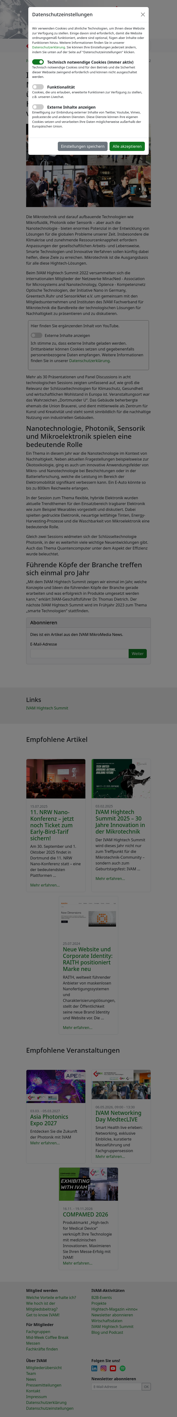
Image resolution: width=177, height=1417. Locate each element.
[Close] (143, 14)
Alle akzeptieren (127, 146)
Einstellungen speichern (82, 146)
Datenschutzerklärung (48, 47)
